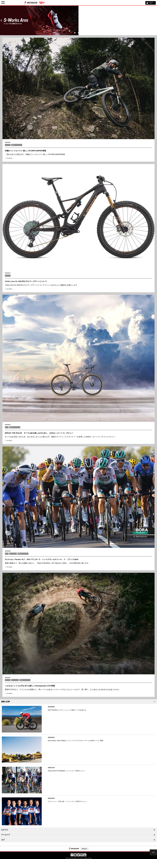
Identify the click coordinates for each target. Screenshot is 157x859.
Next (156, 20)
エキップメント (13, 553)
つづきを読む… (9, 158)
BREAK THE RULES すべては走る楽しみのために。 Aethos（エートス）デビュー (39, 433)
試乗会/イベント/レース (17, 145)
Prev (1, 20)
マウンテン (7, 145)
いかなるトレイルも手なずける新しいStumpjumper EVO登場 (30, 686)
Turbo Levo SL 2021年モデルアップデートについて (26, 281)
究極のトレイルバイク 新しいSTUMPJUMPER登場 (25, 151)
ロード (6, 427)
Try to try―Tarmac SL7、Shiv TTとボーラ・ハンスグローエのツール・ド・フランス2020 (41, 559)
